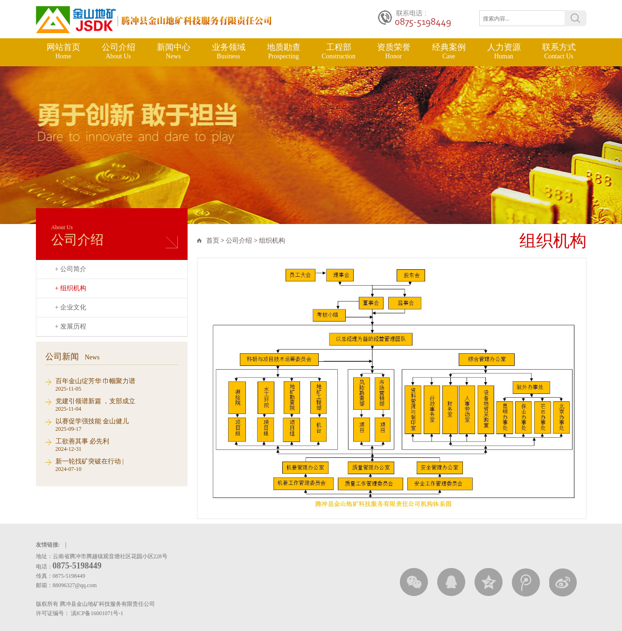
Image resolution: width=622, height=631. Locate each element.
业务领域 (228, 51)
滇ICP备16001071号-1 (98, 613)
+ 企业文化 (70, 307)
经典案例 (448, 51)
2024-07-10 (117, 464)
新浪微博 (563, 582)
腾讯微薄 (526, 582)
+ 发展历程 (70, 326)
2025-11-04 (117, 404)
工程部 (338, 51)
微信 (414, 582)
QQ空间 (489, 582)
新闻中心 (173, 51)
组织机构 (272, 240)
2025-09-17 (117, 424)
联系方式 (559, 51)
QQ (451, 582)
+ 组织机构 (70, 288)
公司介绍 (118, 51)
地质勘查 (283, 51)
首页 (212, 240)
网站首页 (63, 51)
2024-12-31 (117, 444)
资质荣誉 (393, 51)
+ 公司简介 (70, 269)
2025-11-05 (117, 384)
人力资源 (503, 51)
